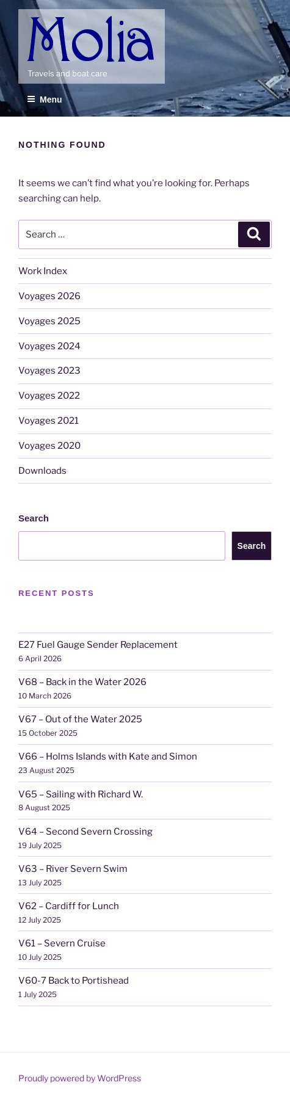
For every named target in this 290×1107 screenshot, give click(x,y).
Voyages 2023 (49, 370)
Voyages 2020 (49, 445)
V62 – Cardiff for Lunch (68, 906)
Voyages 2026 (49, 296)
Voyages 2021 (48, 420)
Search (33, 518)
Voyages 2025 (49, 321)
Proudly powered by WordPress (79, 1078)
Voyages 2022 (49, 395)
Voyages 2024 (49, 346)
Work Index (42, 271)
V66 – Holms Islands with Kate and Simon (107, 756)
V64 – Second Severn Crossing (85, 831)
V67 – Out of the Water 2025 (80, 719)
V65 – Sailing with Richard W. (80, 794)
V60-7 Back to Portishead (73, 980)
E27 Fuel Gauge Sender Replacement (98, 644)
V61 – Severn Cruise (62, 943)
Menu (44, 99)
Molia (40, 18)
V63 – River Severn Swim (73, 868)
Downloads (42, 470)
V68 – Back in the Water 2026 (82, 682)
